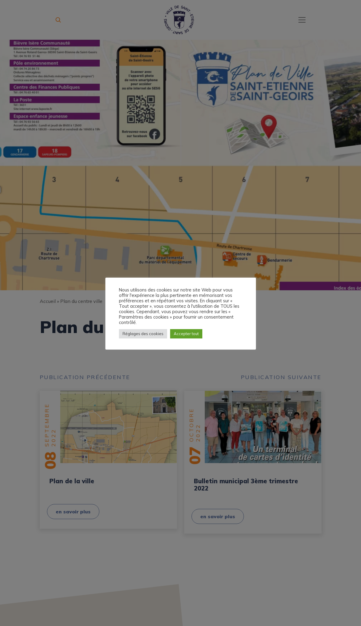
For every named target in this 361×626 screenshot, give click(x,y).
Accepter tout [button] (186, 333)
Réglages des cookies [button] (143, 333)
